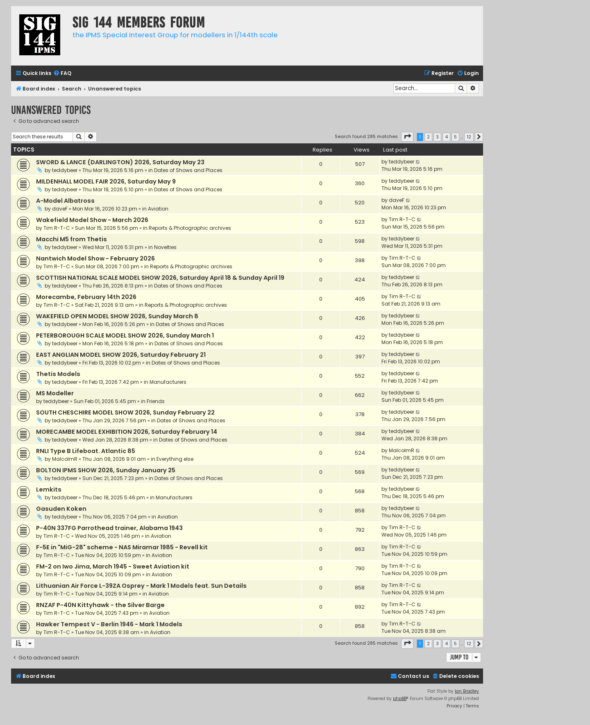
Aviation (158, 208)
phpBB (399, 699)
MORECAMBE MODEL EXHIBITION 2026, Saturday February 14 (126, 432)
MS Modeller (55, 393)
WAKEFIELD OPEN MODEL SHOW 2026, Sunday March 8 (117, 316)
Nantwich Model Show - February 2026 (95, 258)
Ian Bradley (467, 691)
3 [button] (437, 137)
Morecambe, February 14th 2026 (86, 297)
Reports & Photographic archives (190, 227)
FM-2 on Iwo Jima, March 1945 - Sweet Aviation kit (112, 566)
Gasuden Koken (61, 509)
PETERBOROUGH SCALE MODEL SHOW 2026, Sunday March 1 (125, 335)
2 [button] (428, 137)
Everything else (175, 458)
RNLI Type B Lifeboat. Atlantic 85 (85, 451)
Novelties (165, 247)
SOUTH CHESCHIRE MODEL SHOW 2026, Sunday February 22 (125, 412)
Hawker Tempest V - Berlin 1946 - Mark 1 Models (109, 624)
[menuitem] (62, 73)
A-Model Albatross (65, 201)
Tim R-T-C (56, 227)
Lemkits (48, 489)
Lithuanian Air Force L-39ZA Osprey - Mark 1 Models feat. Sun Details (141, 586)
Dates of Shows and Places (188, 170)
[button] (407, 137)
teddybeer (64, 170)
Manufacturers (168, 381)
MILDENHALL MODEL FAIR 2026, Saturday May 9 (106, 181)
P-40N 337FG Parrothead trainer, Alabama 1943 (109, 528)
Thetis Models (58, 374)
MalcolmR (64, 458)
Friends (156, 401)
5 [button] (455, 137)
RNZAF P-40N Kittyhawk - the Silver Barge (100, 605)
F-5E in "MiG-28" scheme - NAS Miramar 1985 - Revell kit (122, 547)
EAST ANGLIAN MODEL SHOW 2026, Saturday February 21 (121, 355)
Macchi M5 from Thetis (71, 239)
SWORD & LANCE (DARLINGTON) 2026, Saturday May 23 (120, 162)
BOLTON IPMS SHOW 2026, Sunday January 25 (105, 470)
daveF (60, 208)
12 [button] (469, 137)
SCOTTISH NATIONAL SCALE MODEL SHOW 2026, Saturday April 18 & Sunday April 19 (160, 278)
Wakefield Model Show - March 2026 (92, 220)
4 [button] (446, 137)
